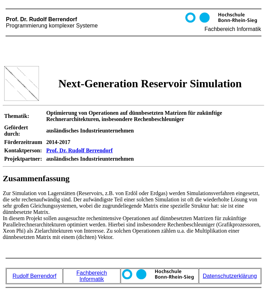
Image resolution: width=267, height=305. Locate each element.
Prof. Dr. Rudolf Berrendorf (133, 32)
